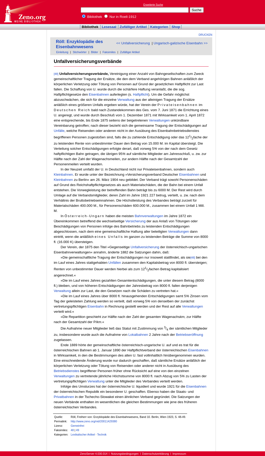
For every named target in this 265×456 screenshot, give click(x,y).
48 (72, 430)
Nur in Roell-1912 (120, 17)
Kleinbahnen (63, 174)
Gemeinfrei (77, 425)
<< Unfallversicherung (133, 43)
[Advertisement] (241, 12)
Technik (102, 434)
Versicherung (136, 221)
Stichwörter (79, 52)
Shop (176, 27)
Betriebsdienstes (66, 371)
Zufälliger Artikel (133, 27)
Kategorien (159, 27)
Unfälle (59, 131)
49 (77, 430)
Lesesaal (109, 27)
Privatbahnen (64, 397)
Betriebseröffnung (189, 335)
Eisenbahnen (99, 94)
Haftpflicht (140, 94)
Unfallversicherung (145, 247)
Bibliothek (92, 17)
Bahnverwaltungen (149, 216)
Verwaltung (126, 100)
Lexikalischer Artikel (83, 434)
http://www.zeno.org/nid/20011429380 (94, 421)
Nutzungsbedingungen (125, 453)
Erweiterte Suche (153, 4)
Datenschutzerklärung (155, 453)
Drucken (205, 34)
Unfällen (114, 263)
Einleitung (62, 52)
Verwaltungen (159, 120)
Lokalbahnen (138, 335)
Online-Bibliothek (24, 12)
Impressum (179, 453)
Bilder (94, 52)
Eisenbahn (95, 306)
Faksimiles (108, 52)
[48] (56, 73)
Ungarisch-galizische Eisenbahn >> (180, 43)
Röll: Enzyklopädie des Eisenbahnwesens (79, 44)
